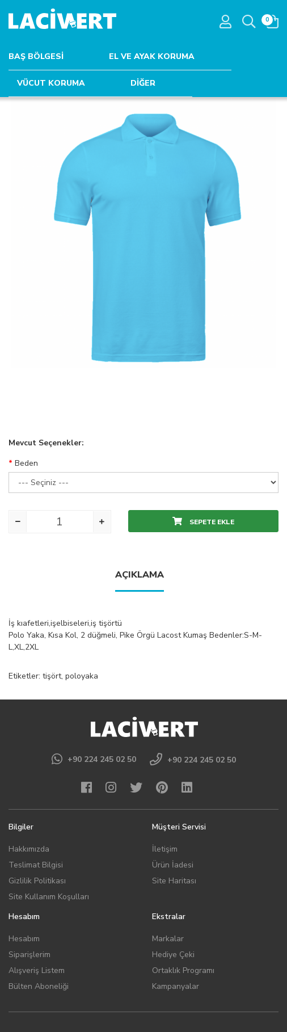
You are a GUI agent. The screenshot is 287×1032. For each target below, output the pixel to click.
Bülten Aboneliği (39, 986)
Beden (26, 463)
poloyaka (81, 676)
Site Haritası (174, 880)
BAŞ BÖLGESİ (36, 56)
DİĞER (142, 83)
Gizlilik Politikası (37, 880)
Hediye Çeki (173, 954)
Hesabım (24, 938)
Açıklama (139, 574)
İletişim (165, 849)
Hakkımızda (29, 849)
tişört (52, 676)
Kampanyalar (175, 986)
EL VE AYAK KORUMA (152, 56)
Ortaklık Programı (183, 970)
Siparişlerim (29, 954)
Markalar (168, 938)
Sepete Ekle (203, 521)
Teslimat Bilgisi (36, 865)
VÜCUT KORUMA (51, 83)
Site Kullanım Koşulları (49, 896)
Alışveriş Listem (37, 970)
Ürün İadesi (172, 865)
